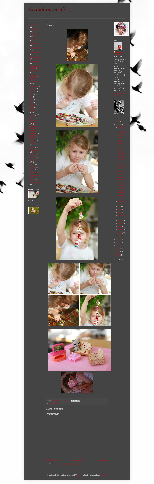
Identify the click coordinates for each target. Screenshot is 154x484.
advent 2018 (34, 39)
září (119, 209)
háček (32, 99)
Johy (119, 183)
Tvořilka (120, 171)
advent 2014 (34, 29)
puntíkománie (34, 143)
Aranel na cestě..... (50, 9)
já (58, 403)
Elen (56, 403)
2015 (118, 246)
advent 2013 (34, 25)
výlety (32, 180)
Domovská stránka (78, 460)
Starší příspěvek (102, 460)
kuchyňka (33, 110)
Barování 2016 (35, 61)
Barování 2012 (35, 43)
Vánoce (120, 140)
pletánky (33, 133)
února (120, 233)
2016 (118, 243)
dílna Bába (33, 86)
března (120, 229)
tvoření (32, 172)
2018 (118, 125)
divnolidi (33, 89)
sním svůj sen (34, 150)
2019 (118, 122)
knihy (32, 107)
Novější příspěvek (52, 460)
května (120, 223)
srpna (120, 212)
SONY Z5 (33, 160)
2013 (118, 252)
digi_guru (80, 475)
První (119, 148)
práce (32, 140)
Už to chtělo (121, 132)
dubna (120, 226)
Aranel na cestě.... (119, 53)
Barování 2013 (35, 48)
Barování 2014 (35, 52)
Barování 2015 (35, 57)
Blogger (104, 475)
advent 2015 (34, 34)
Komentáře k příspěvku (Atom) (70, 464)
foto (31, 97)
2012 (118, 255)
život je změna (34, 182)
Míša (31, 117)
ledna (120, 236)
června (120, 220)
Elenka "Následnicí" (121, 166)
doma (52, 403)
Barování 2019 (35, 71)
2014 (118, 249)
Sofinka (32, 155)
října (119, 206)
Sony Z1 (33, 157)
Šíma (32, 164)
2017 (118, 239)
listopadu (121, 201)
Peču (119, 175)
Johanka (32, 105)
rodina (32, 147)
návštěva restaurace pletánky (33, 128)
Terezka (32, 167)
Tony (32, 170)
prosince (120, 127)
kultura (32, 115)
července (121, 215)
